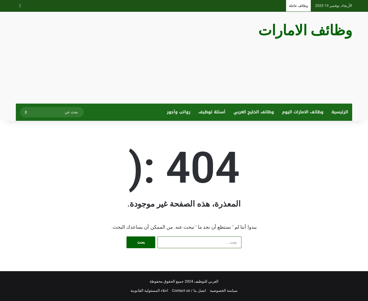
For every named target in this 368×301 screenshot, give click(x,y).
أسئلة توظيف (211, 112)
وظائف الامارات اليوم (302, 112)
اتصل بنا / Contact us (189, 290)
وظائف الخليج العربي (253, 112)
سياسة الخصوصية (223, 290)
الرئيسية (339, 112)
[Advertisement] (126, 58)
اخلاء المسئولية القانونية (149, 290)
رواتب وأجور (178, 112)
